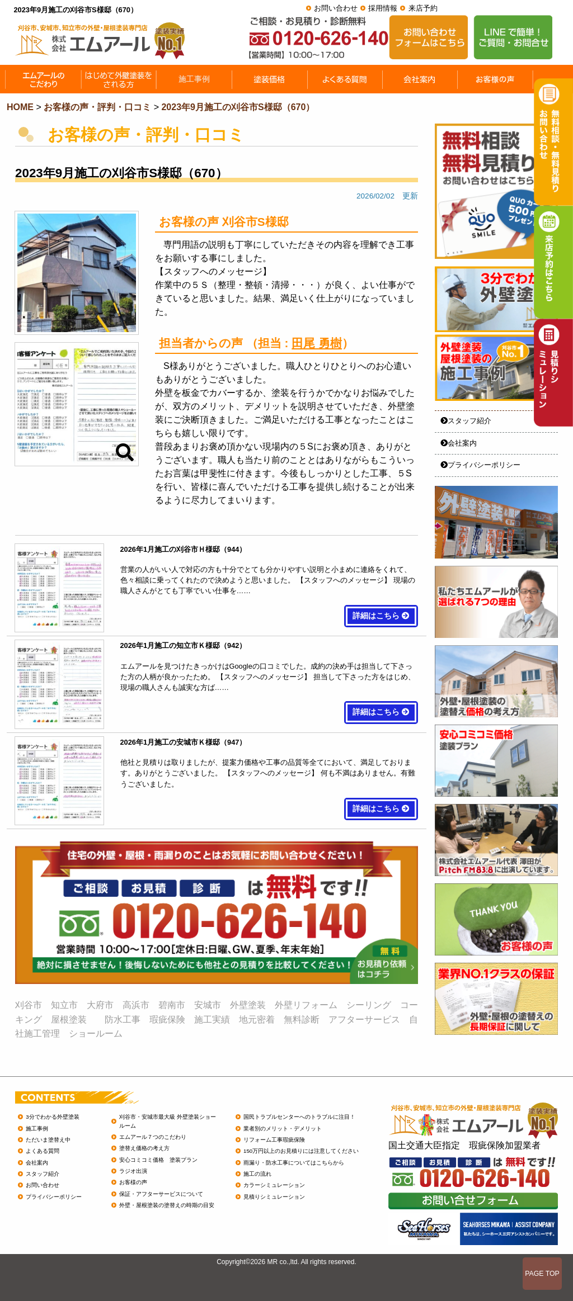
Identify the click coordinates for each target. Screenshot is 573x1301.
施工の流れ (257, 1174)
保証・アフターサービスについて (161, 1194)
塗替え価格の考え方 (144, 1148)
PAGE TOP (542, 1274)
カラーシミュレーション (274, 1185)
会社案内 (458, 443)
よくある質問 (42, 1151)
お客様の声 (133, 1182)
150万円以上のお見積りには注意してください (301, 1151)
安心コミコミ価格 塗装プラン (158, 1160)
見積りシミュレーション (274, 1197)
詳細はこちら (381, 616)
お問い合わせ (336, 8)
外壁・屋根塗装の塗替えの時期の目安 (166, 1205)
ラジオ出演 (133, 1171)
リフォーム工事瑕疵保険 (274, 1140)
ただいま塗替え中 (48, 1140)
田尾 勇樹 (317, 343)
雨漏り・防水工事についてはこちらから (293, 1163)
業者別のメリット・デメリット (282, 1128)
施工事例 (37, 1128)
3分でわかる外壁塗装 (52, 1117)
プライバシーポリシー (480, 465)
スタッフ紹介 (465, 421)
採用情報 (382, 8)
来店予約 (423, 8)
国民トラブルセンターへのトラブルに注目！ (299, 1117)
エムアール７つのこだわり (152, 1137)
